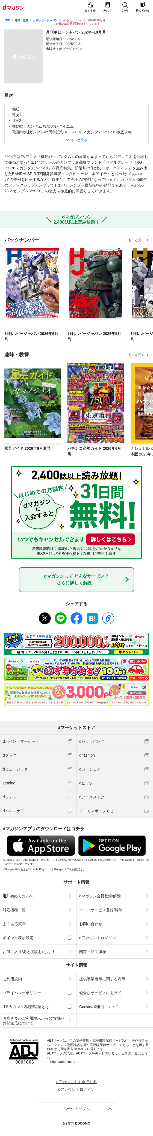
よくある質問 (14, 924)
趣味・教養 (21, 20)
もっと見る (136, 240)
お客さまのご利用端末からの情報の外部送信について (33, 1020)
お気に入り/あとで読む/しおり (29, 951)
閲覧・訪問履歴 (92, 951)
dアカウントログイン (97, 938)
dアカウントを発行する (76, 1082)
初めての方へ (18, 896)
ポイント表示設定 (18, 938)
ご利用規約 (12, 979)
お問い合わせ (90, 924)
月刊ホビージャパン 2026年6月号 (31, 336)
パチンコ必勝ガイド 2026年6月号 (94, 451)
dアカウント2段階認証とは (26, 1007)
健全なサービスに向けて (100, 993)
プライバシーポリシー (22, 993)
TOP (7, 20)
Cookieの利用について (98, 1007)
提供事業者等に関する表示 (102, 979)
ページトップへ (76, 1109)
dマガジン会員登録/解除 (100, 896)
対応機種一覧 (14, 910)
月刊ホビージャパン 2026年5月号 (94, 336)
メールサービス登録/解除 (100, 910)
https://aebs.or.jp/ (62, 1062)
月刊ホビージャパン (45, 20)
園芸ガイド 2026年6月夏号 (27, 448)
